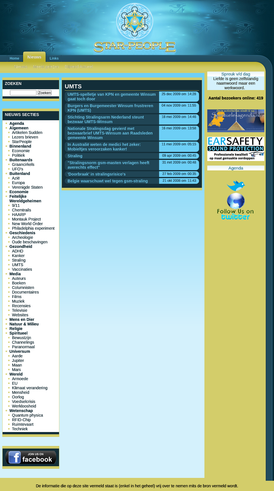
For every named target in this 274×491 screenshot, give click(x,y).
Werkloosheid (24, 406)
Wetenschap (21, 410)
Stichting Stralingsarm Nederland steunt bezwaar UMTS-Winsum (106, 119)
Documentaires (25, 292)
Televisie (19, 310)
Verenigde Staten (27, 187)
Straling (18, 260)
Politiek (18, 155)
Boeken (18, 283)
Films (16, 296)
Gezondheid (20, 246)
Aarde (17, 356)
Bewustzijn (21, 337)
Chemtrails (21, 210)
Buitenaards (21, 160)
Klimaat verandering (30, 388)
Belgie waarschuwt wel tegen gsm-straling (108, 181)
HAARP (19, 214)
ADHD (17, 251)
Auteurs (19, 278)
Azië (16, 178)
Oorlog (18, 397)
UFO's (17, 169)
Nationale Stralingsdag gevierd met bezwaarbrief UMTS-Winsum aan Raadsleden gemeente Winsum (110, 133)
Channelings (23, 342)
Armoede (20, 378)
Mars (16, 369)
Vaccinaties (22, 269)
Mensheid (20, 392)
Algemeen (19, 128)
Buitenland (19, 173)
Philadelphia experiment (33, 228)
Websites (20, 315)
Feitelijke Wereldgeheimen (25, 198)
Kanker (18, 255)
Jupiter (18, 360)
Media (15, 274)
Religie (16, 328)
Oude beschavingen (30, 242)
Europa (18, 182)
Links (54, 58)
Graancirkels (23, 164)
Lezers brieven (25, 137)
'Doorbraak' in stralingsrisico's (97, 174)
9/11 (16, 205)
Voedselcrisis (23, 401)
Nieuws (34, 57)
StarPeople (22, 141)
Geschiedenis (22, 233)
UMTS (17, 264)
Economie (21, 150)
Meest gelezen (46, 66)
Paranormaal (23, 347)
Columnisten (23, 287)
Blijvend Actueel (79, 66)
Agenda (16, 123)
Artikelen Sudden (27, 132)
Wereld (16, 374)
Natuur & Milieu (24, 324)
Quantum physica (27, 415)
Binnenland (20, 146)
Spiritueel (18, 333)
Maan (17, 365)
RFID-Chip (21, 419)
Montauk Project (26, 219)
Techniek (20, 429)
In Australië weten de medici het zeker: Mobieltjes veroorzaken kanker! (104, 146)
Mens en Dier (21, 319)
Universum (19, 351)
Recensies (21, 305)
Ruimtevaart (22, 424)
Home (14, 58)
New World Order (27, 223)
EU (14, 383)
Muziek (18, 301)
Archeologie (22, 237)
